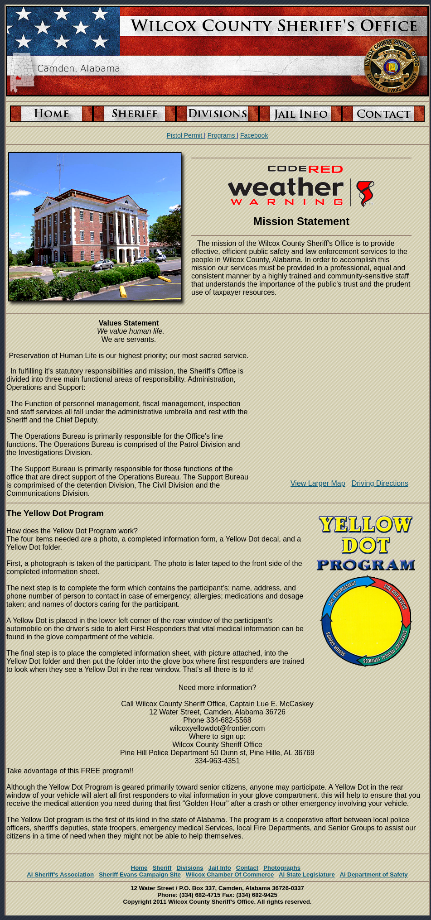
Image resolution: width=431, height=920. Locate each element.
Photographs (281, 867)
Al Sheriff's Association (60, 874)
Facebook (254, 135)
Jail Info (219, 867)
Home (139, 867)
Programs (222, 135)
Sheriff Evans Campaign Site (140, 874)
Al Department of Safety (373, 874)
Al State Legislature (307, 874)
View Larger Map (318, 483)
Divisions (190, 867)
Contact (247, 867)
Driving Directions (380, 483)
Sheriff (161, 867)
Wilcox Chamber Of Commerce (230, 874)
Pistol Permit (185, 135)
